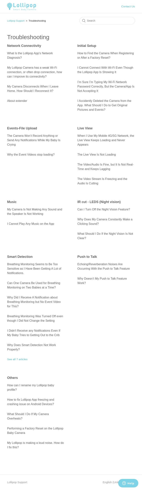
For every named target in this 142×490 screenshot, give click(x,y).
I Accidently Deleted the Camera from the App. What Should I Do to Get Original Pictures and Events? (104, 105)
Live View (85, 128)
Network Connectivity (24, 46)
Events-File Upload (22, 128)
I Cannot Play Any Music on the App (30, 223)
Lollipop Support (15, 20)
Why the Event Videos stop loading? (31, 154)
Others (12, 378)
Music (11, 202)
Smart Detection (20, 257)
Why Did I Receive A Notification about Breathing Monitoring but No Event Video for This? (34, 302)
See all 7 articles (17, 359)
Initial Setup (86, 46)
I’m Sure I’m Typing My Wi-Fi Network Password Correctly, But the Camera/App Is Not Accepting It (105, 86)
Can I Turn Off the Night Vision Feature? (103, 209)
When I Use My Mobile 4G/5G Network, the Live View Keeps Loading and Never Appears (105, 140)
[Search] (107, 20)
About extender (17, 100)
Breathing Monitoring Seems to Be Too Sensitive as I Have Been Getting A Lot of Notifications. (34, 269)
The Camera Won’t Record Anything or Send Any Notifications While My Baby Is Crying (33, 140)
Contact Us (128, 6)
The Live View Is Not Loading (96, 154)
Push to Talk (87, 257)
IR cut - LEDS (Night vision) (99, 202)
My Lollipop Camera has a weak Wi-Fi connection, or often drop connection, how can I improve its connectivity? (34, 72)
